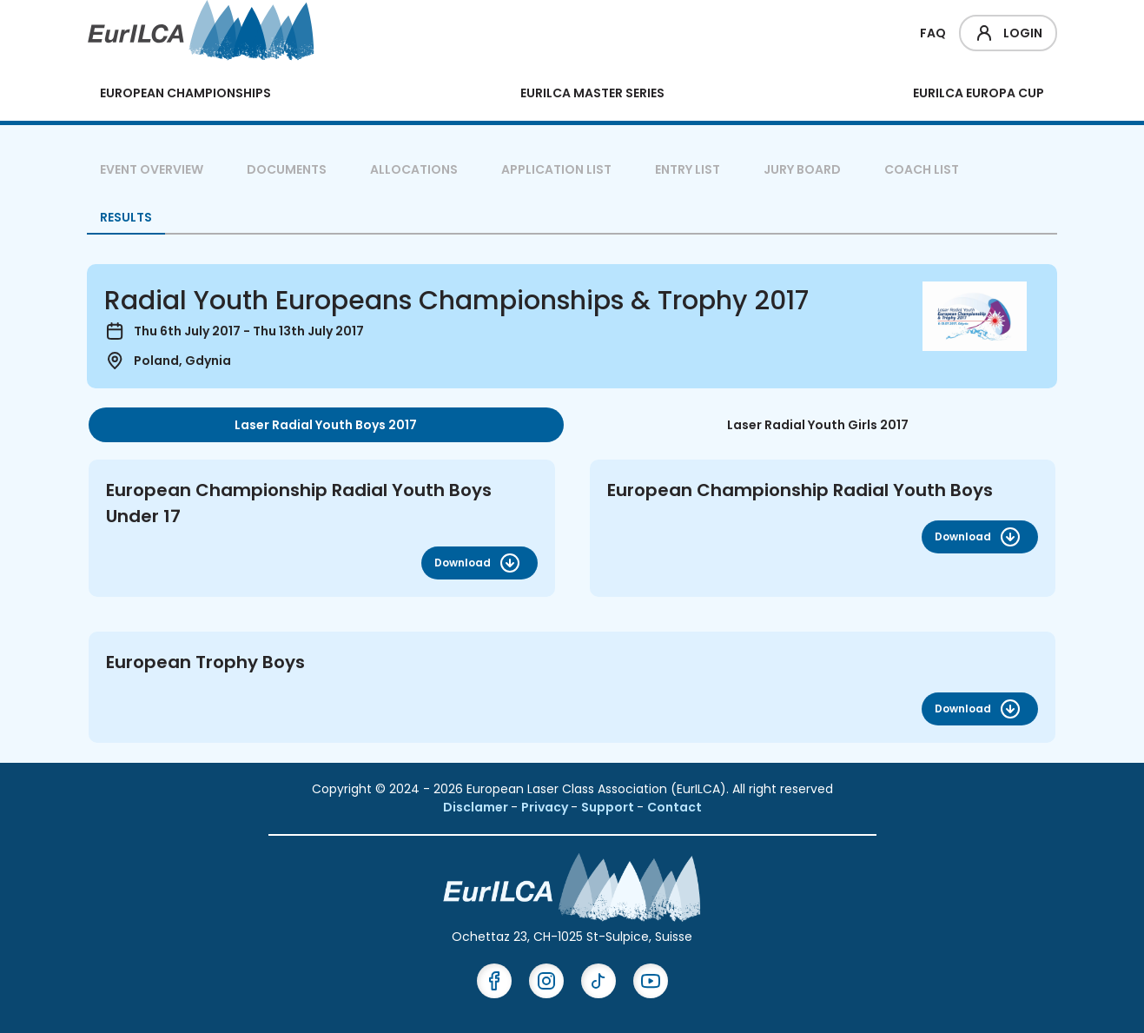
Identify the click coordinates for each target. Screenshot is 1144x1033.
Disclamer (477, 807)
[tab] (326, 424)
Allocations (414, 169)
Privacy (546, 807)
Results (126, 217)
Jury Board (802, 169)
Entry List (687, 169)
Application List (556, 169)
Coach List (921, 169)
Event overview (151, 169)
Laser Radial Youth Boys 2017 (326, 425)
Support (609, 807)
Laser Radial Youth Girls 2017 (818, 425)
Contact (674, 807)
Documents (287, 169)
